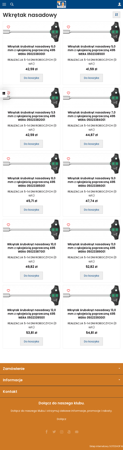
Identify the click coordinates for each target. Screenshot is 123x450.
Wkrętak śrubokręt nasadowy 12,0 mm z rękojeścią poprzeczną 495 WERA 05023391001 (31, 313)
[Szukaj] (11, 4)
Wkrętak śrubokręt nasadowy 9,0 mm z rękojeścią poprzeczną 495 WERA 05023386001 (91, 182)
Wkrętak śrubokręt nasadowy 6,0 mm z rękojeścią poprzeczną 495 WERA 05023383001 (31, 50)
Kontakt (10, 391)
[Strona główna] (61, 4)
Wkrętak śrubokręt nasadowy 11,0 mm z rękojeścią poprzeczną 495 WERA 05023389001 (91, 248)
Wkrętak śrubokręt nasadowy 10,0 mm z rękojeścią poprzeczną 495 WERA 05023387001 (31, 248)
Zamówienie (61, 368)
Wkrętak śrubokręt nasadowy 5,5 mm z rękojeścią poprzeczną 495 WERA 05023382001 (31, 116)
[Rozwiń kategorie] (4, 4)
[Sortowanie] (116, 15)
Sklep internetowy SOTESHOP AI (106, 446)
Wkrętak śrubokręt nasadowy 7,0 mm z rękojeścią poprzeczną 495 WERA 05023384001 (91, 116)
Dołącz (61, 419)
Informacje (61, 380)
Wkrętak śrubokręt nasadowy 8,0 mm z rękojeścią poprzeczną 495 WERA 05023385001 (31, 182)
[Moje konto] (119, 4)
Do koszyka (31, 78)
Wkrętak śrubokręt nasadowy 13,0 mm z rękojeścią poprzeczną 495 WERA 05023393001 (91, 313)
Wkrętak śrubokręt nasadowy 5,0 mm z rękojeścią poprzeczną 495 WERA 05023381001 (91, 50)
